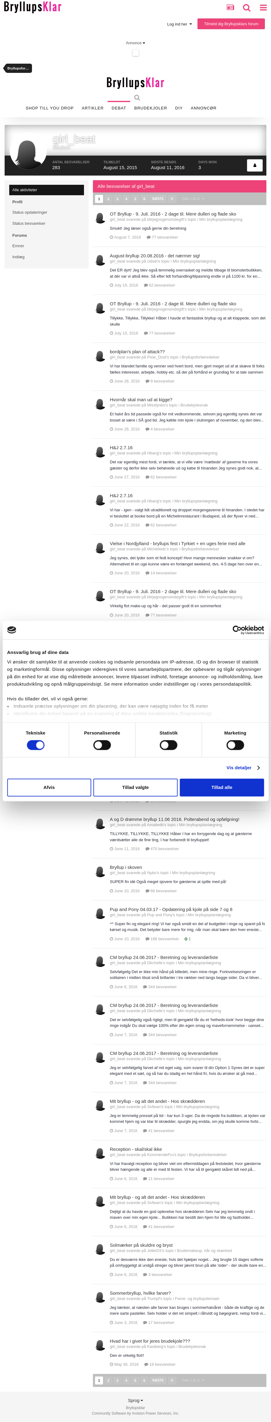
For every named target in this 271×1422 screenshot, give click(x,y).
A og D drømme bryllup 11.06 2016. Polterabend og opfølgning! (174, 819)
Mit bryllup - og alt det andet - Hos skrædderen (157, 1101)
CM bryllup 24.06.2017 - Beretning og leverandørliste (164, 957)
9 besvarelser (160, 381)
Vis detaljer (239, 767)
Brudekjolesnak (194, 405)
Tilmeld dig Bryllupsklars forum (231, 24)
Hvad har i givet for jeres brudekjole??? (150, 1341)
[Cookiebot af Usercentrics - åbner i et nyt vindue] (237, 630)
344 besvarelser (160, 986)
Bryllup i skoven (126, 867)
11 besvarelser (158, 1178)
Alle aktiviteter (24, 190)
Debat (119, 108)
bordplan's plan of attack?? (137, 351)
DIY (179, 108)
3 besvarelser (157, 1274)
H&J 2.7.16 (121, 447)
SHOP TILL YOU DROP (50, 108)
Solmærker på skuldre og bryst (141, 1245)
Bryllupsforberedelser (201, 357)
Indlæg (18, 257)
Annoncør (204, 108)
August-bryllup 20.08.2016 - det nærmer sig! (155, 255)
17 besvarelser (158, 1322)
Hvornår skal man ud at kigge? (141, 399)
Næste (157, 198)
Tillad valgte (135, 787)
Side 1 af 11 (193, 198)
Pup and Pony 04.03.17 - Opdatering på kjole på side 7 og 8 (171, 909)
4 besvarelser (160, 429)
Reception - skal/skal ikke (136, 1149)
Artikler (93, 108)
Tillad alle (221, 787)
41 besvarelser (158, 1130)
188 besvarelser (162, 939)
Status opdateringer (29, 212)
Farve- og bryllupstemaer (197, 1298)
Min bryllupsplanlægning (220, 219)
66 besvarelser (161, 891)
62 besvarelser (159, 285)
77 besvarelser (162, 237)
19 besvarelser (160, 1364)
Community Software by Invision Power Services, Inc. (135, 1413)
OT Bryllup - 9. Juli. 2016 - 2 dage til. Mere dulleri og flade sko (173, 213)
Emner (18, 246)
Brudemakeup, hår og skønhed (204, 1250)
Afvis (49, 787)
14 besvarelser (161, 573)
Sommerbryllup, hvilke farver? (140, 1293)
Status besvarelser (29, 223)
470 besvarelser (162, 848)
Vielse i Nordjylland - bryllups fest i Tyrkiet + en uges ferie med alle (177, 543)
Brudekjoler (150, 108)
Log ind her (179, 24)
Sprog (135, 1400)
